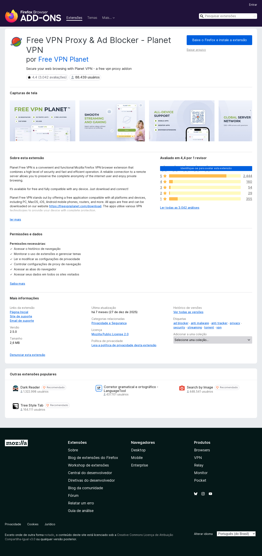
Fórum (73, 495)
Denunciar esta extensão (27, 355)
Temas (92, 18)
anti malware (200, 323)
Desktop (138, 450)
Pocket (200, 480)
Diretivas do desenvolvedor (91, 480)
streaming (194, 327)
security (179, 327)
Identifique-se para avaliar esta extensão (206, 168)
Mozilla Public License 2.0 (110, 334)
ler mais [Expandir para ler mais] (15, 219)
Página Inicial (19, 312)
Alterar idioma (203, 534)
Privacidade (13, 524)
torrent (209, 327)
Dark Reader (30, 387)
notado (49, 535)
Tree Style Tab (31, 405)
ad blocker (180, 323)
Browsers (202, 450)
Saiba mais (17, 283)
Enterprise (139, 465)
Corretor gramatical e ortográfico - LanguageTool (131, 389)
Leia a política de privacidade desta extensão (123, 345)
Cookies (32, 524)
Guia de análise (81, 510)
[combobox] (228, 16)
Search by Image (200, 387)
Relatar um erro (81, 503)
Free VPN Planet (63, 59)
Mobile (137, 457)
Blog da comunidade (85, 488)
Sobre (73, 450)
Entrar (253, 4)
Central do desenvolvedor (90, 473)
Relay (198, 465)
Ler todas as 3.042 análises (179, 207)
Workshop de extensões (88, 465)
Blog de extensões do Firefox (93, 457)
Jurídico (50, 524)
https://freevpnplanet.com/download (75, 206)
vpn (218, 327)
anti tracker (219, 323)
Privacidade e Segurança (108, 323)
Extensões (74, 18)
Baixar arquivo (196, 49)
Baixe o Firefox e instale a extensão (219, 40)
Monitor (201, 473)
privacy (235, 323)
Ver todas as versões (188, 312)
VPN (198, 457)
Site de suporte (21, 316)
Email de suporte (22, 320)
